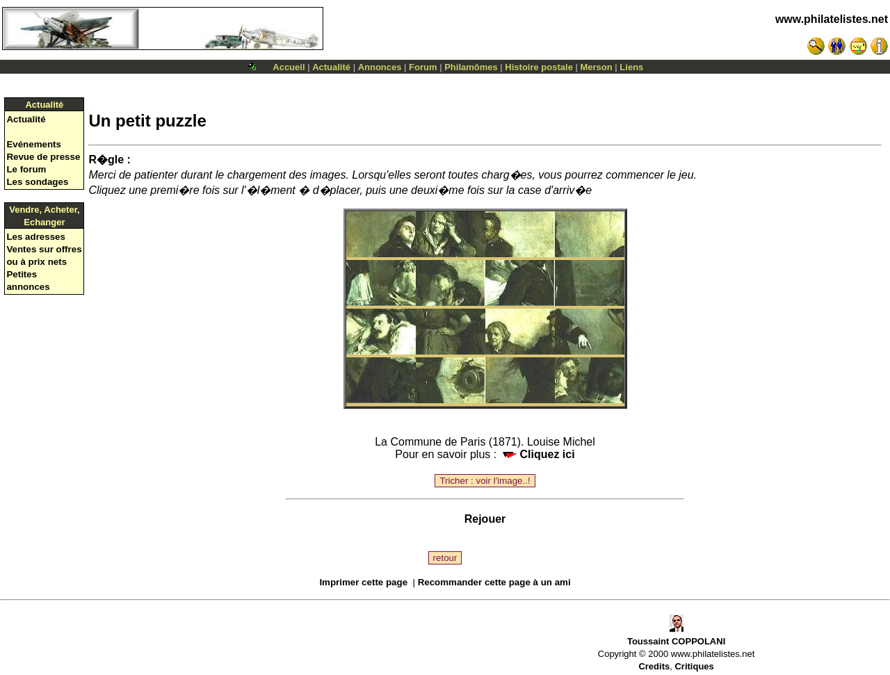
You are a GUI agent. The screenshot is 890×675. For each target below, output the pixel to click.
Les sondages (37, 182)
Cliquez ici (539, 454)
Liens (631, 67)
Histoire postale (539, 67)
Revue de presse (43, 157)
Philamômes (471, 67)
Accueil (289, 67)
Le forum (26, 169)
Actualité (331, 67)
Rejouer (485, 519)
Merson (597, 67)
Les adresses (35, 236)
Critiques (693, 666)
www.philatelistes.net (831, 19)
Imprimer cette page (363, 582)
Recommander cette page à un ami (494, 582)
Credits (654, 666)
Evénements (33, 144)
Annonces (380, 67)
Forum (423, 67)
